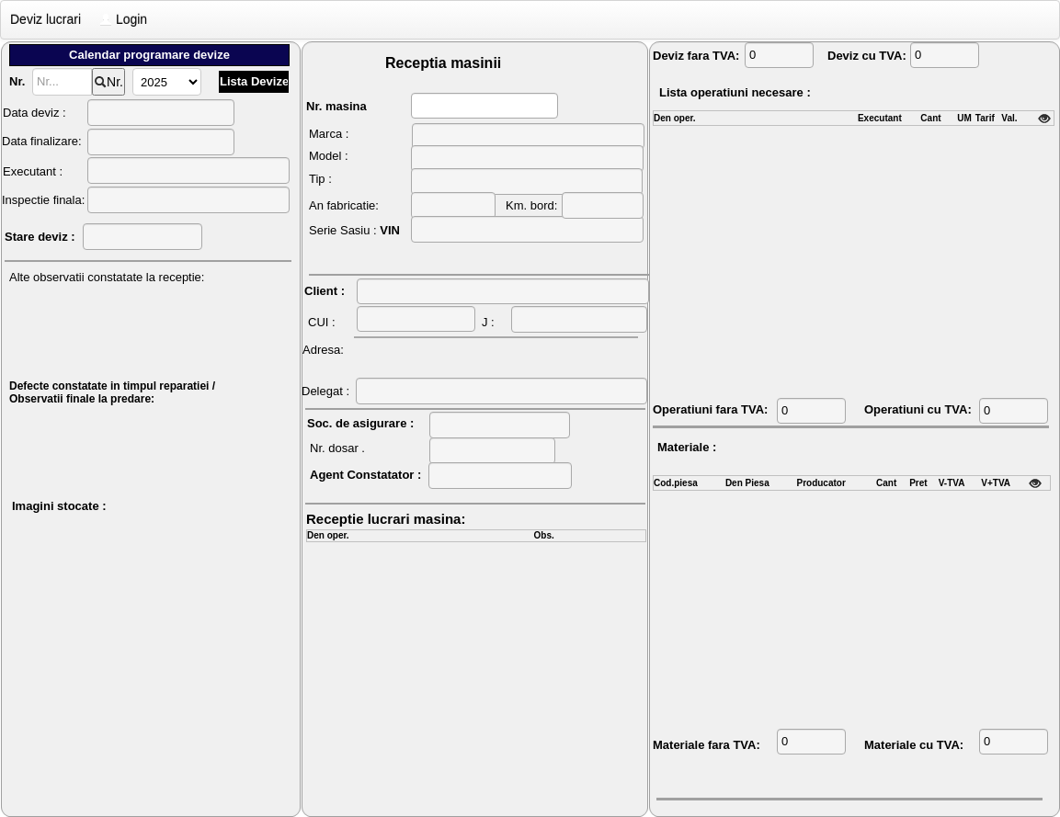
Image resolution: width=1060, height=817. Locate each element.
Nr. (108, 81)
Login (123, 19)
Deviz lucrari (45, 19)
